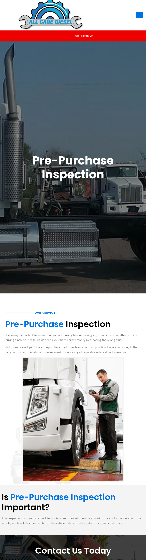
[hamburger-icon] (139, 15)
